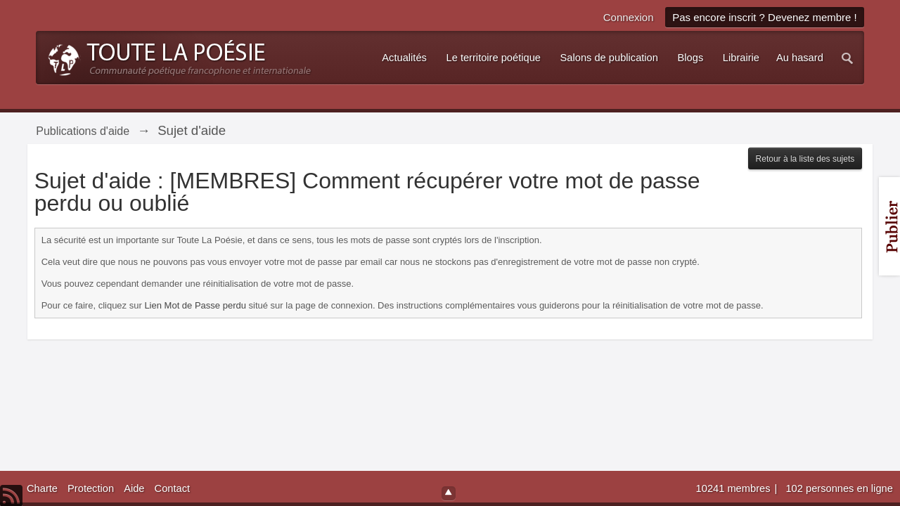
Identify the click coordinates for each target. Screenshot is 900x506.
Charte (42, 488)
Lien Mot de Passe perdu (195, 305)
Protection (91, 488)
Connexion (628, 17)
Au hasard (799, 57)
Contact (173, 488)
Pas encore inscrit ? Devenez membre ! (764, 17)
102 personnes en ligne (838, 488)
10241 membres (734, 488)
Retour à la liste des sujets (805, 159)
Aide (134, 488)
